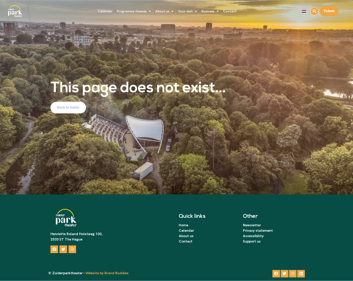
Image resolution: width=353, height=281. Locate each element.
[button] (314, 11)
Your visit (187, 11)
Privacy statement (258, 230)
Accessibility (253, 236)
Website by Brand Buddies (107, 273)
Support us (252, 241)
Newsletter (252, 225)
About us (164, 11)
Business (210, 11)
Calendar (105, 11)
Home (183, 225)
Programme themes (134, 11)
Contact (230, 11)
